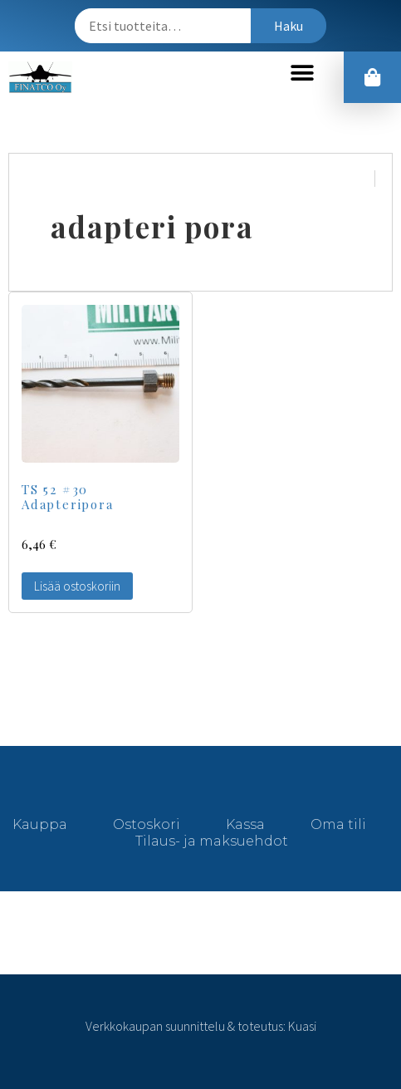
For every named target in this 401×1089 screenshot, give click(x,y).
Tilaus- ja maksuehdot (211, 841)
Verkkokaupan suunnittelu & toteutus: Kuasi (201, 1026)
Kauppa (39, 824)
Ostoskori (146, 824)
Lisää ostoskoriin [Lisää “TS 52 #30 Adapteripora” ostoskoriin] (77, 586)
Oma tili (338, 824)
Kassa (245, 824)
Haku (288, 25)
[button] (301, 73)
